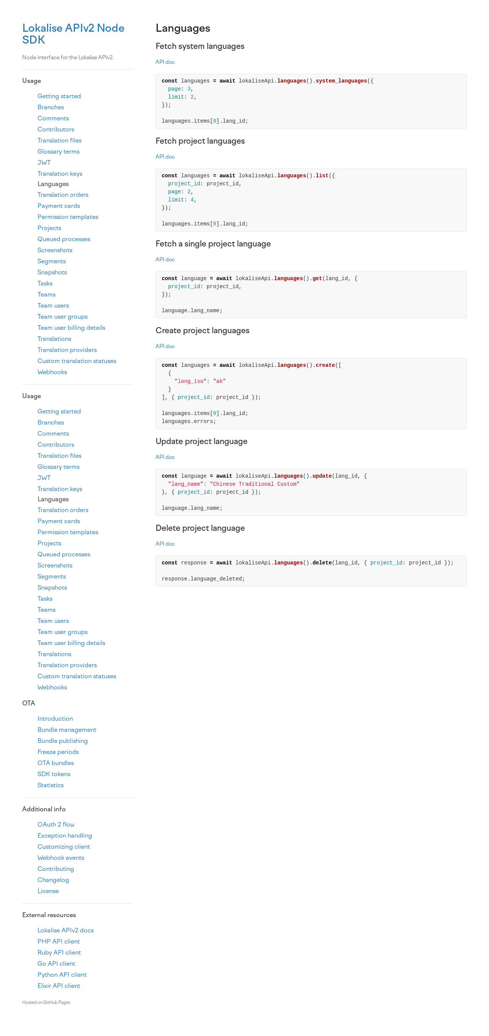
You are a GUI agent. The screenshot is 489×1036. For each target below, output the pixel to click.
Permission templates (67, 216)
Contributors (55, 129)
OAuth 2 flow (55, 824)
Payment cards (58, 205)
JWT (44, 162)
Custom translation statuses (76, 361)
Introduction (55, 718)
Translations (54, 338)
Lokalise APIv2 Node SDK (73, 33)
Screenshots (54, 250)
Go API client (56, 963)
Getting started (59, 96)
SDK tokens (53, 774)
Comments (53, 118)
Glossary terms (58, 151)
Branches (50, 107)
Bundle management (66, 729)
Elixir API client (58, 985)
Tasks (44, 283)
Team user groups (62, 316)
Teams (46, 294)
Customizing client (63, 846)
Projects (49, 228)
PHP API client (58, 941)
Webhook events (60, 857)
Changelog (53, 880)
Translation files (59, 140)
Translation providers (67, 349)
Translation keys (59, 173)
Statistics (50, 785)
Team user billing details (71, 327)
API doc (165, 62)
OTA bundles (55, 763)
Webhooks (52, 372)
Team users (53, 305)
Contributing (55, 868)
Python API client (62, 974)
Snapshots (52, 272)
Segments (51, 261)
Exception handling (64, 835)
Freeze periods (58, 752)
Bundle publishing (62, 740)
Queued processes (63, 239)
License (48, 891)
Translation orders (62, 194)
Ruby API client (59, 952)
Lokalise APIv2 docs (65, 930)
